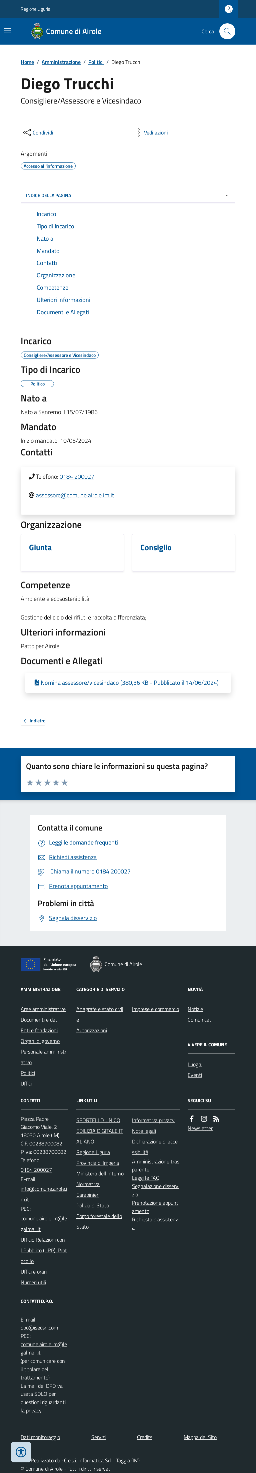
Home (27, 62)
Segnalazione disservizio (155, 1190)
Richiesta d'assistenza (155, 1223)
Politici (96, 62)
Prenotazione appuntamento (155, 1207)
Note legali (144, 1131)
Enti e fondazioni (39, 1030)
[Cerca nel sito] (224, 31)
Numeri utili (33, 1282)
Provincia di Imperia (97, 1163)
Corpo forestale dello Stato (99, 1221)
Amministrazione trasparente (155, 1165)
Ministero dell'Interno (100, 1173)
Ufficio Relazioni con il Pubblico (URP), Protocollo (44, 1250)
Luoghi (195, 1064)
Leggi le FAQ (146, 1178)
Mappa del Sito (200, 1437)
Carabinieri (87, 1195)
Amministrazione (61, 62)
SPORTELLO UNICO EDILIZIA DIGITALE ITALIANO (99, 1130)
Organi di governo (40, 1041)
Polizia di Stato (92, 1205)
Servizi (98, 1437)
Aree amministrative (43, 1009)
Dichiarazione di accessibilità (155, 1146)
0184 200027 (77, 476)
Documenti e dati (39, 1020)
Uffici (26, 1084)
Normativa (88, 1184)
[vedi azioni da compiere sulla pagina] (150, 132)
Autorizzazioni (91, 1030)
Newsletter (200, 1128)
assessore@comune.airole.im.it (75, 495)
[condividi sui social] (38, 132)
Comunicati (200, 1020)
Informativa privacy (153, 1120)
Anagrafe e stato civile (99, 1014)
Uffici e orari (34, 1272)
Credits (144, 1437)
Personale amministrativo (43, 1057)
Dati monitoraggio (40, 1437)
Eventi (195, 1075)
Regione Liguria (35, 8)
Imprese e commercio (155, 1009)
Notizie (195, 1009)
